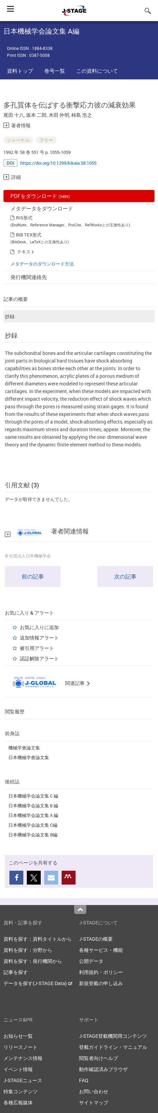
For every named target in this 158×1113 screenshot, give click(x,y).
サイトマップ (93, 1102)
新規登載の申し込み (101, 983)
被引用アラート (37, 648)
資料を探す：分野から (27, 950)
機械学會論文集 (24, 748)
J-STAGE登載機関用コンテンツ (113, 1036)
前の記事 (33, 576)
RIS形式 (24, 218)
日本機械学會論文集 (28, 757)
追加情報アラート (39, 637)
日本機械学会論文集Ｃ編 (33, 796)
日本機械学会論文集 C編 (32, 825)
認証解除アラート (39, 658)
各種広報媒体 (18, 1102)
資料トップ (20, 70)
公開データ (91, 961)
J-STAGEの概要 (96, 939)
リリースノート (20, 1047)
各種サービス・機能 (101, 950)
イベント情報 (18, 1069)
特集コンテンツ (20, 1091)
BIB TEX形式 (28, 235)
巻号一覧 (54, 70)
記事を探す (15, 972)
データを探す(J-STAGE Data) (37, 983)
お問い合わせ (93, 1091)
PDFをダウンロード (40, 195)
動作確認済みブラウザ (103, 1069)
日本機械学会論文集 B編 (32, 835)
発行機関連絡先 (28, 276)
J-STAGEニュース (22, 1080)
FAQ (83, 1080)
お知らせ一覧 (18, 1036)
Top (80, 909)
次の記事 (125, 576)
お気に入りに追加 (39, 627)
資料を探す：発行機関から (32, 961)
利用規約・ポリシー (101, 972)
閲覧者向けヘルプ (98, 1058)
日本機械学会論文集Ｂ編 (33, 805)
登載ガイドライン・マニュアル (113, 1047)
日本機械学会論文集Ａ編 (33, 815)
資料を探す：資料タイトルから (37, 939)
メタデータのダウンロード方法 (42, 264)
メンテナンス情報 (22, 1058)
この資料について (97, 70)
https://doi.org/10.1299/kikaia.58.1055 (58, 163)
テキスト (26, 252)
